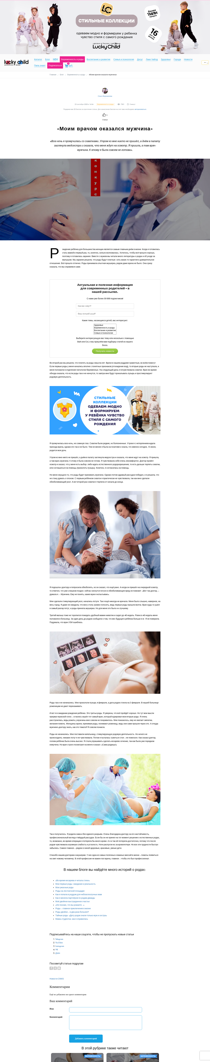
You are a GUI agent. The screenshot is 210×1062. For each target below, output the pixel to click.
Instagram (59, 946)
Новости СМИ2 (57, 979)
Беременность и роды (105, 328)
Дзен (57, 953)
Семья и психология (105, 333)
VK (56, 949)
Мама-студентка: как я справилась (71, 919)
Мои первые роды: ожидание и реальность (75, 884)
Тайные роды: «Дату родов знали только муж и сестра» (81, 915)
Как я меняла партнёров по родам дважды (75, 898)
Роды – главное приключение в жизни (73, 908)
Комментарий (56, 1017)
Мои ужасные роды (64, 887)
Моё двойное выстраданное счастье (72, 901)
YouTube (59, 942)
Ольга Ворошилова (105, 96)
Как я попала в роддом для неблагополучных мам (78, 894)
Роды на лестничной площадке (70, 891)
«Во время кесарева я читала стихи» (72, 880)
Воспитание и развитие (105, 330)
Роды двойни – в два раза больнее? (72, 912)
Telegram (59, 939)
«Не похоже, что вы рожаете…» (69, 905)
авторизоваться (140, 109)
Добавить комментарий (86, 1038)
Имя (52, 1009)
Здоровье (105, 325)
